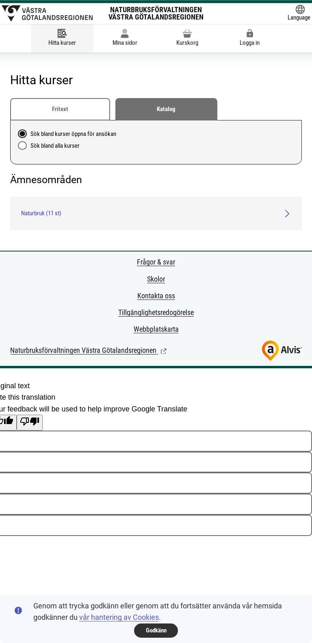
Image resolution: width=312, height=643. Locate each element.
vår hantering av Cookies (119, 617)
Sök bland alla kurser (55, 145)
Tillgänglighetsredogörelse (156, 312)
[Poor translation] (30, 423)
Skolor (156, 279)
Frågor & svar (156, 262)
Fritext (60, 109)
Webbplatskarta (156, 329)
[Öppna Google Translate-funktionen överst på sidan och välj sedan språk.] (299, 13)
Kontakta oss (156, 295)
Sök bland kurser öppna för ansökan (73, 134)
